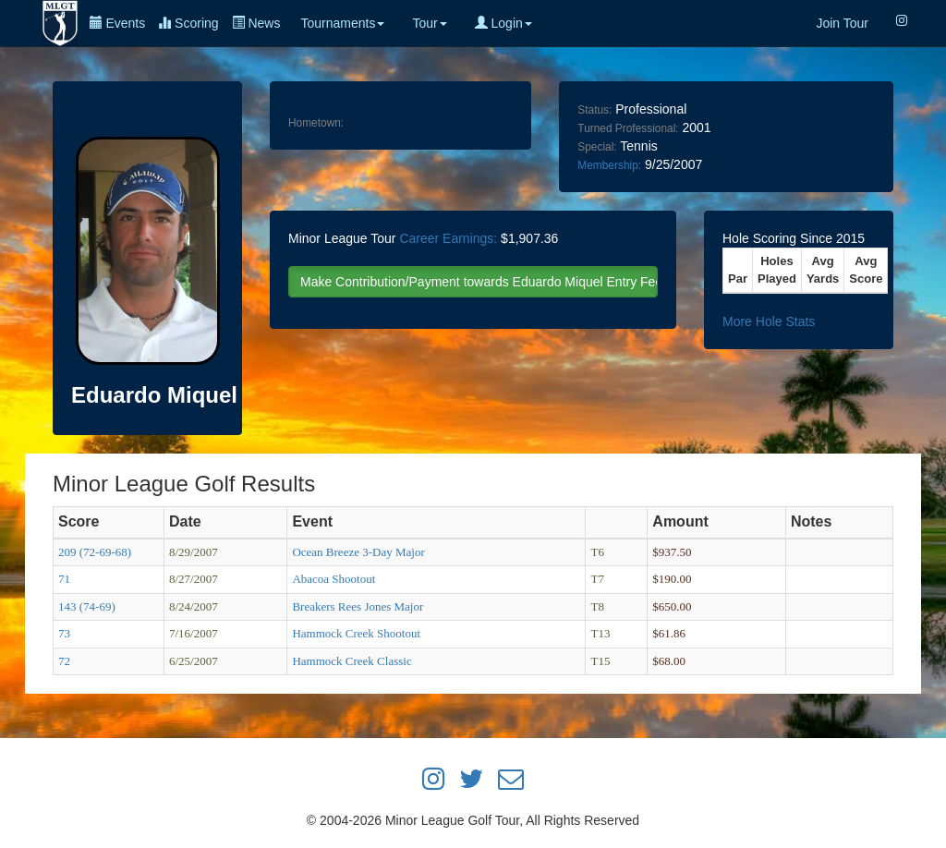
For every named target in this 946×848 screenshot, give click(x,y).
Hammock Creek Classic (351, 661)
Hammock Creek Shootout (356, 633)
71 (64, 579)
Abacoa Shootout (333, 579)
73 (64, 633)
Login (503, 23)
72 (64, 661)
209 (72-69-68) (94, 552)
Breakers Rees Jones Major (357, 606)
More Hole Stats (768, 321)
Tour (429, 23)
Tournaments (342, 23)
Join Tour (842, 23)
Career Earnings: (448, 238)
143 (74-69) (86, 606)
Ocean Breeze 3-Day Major (358, 552)
